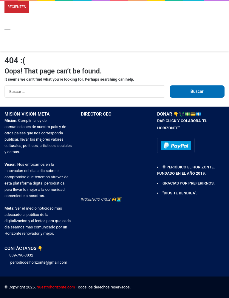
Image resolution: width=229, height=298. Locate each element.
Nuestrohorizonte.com (55, 287)
